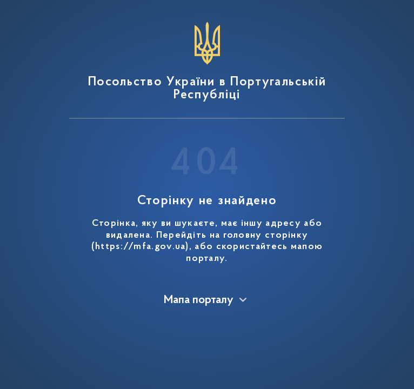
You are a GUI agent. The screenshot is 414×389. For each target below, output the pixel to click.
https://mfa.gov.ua (140, 247)
